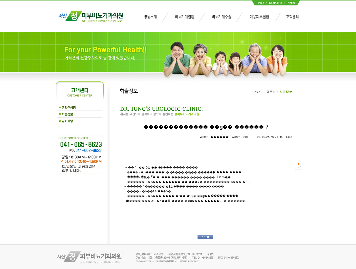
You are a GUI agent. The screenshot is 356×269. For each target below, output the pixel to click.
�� (127, 215)
